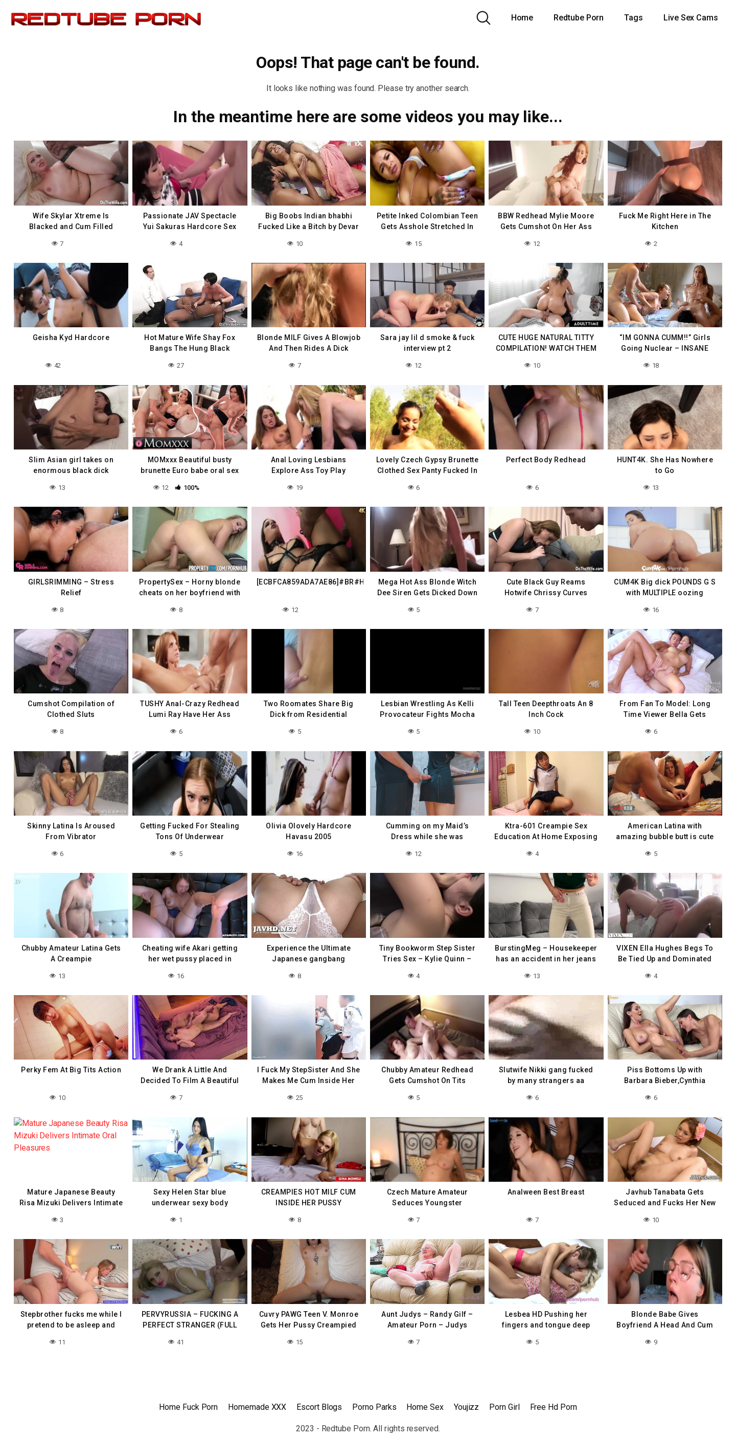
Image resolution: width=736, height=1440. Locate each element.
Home (522, 17)
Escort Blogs (319, 1407)
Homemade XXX (257, 1407)
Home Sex (424, 1407)
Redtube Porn (579, 17)
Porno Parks (374, 1407)
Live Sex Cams (690, 17)
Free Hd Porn (553, 1407)
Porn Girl (504, 1407)
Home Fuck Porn (188, 1407)
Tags (633, 17)
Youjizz (466, 1407)
